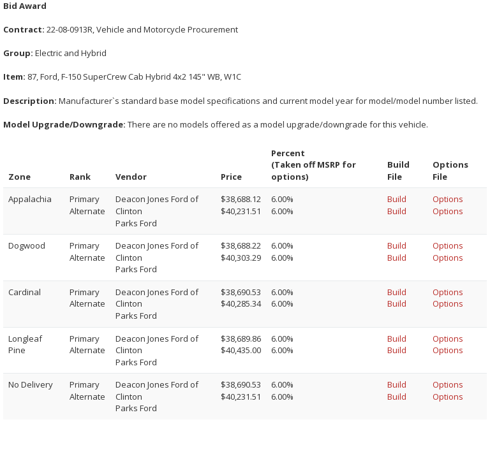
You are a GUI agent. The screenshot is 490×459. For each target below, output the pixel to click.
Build (396, 199)
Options (448, 199)
